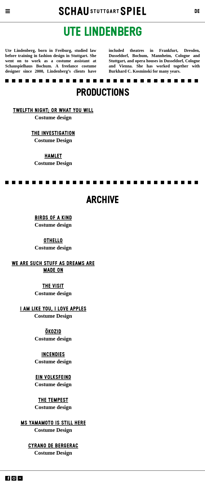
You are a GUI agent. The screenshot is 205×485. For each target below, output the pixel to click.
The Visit (53, 286)
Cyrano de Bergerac (53, 446)
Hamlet (53, 156)
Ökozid (53, 332)
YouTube (20, 478)
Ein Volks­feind (53, 377)
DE (197, 11)
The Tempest (53, 400)
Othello (53, 241)
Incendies (53, 354)
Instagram (13, 478)
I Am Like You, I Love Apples (53, 309)
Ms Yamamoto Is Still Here (53, 423)
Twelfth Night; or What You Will (53, 110)
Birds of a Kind (53, 218)
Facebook (7, 478)
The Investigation (53, 133)
